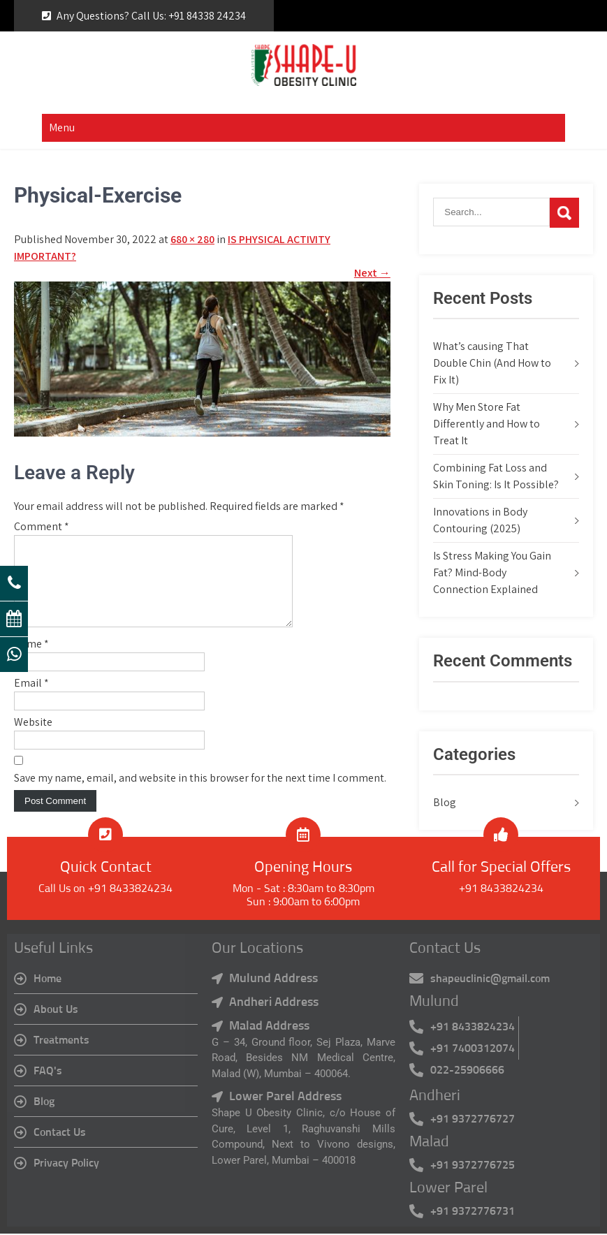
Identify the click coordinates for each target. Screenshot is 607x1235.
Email (31, 699)
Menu (62, 127)
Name (31, 660)
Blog (444, 802)
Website (33, 738)
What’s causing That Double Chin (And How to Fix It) (492, 363)
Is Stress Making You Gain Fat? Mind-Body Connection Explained (492, 572)
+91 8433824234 (501, 890)
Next (372, 272)
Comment (41, 526)
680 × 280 (192, 239)
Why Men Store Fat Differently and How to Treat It (486, 424)
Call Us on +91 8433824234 (105, 890)
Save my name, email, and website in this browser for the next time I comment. (200, 794)
